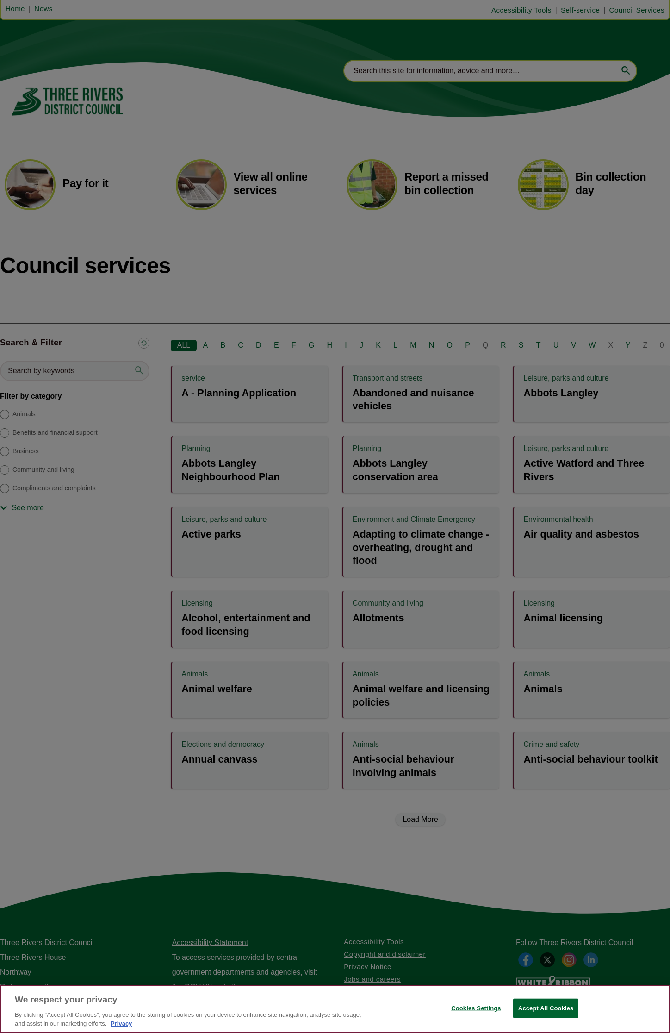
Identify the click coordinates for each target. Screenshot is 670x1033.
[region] (335, 1009)
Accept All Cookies (546, 1008)
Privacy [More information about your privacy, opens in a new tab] (121, 1023)
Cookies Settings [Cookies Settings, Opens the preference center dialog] (476, 1008)
